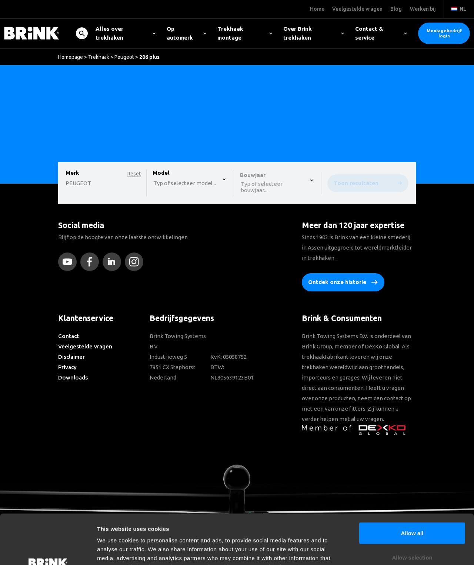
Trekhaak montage (244, 33)
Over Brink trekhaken (313, 33)
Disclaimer (71, 357)
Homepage (70, 57)
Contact (68, 336)
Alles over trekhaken (126, 33)
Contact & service (381, 33)
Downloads (73, 377)
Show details (388, 550)
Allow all (412, 486)
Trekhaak (98, 57)
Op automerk (186, 33)
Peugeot (124, 57)
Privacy (67, 367)
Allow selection (412, 511)
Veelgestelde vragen (85, 346)
